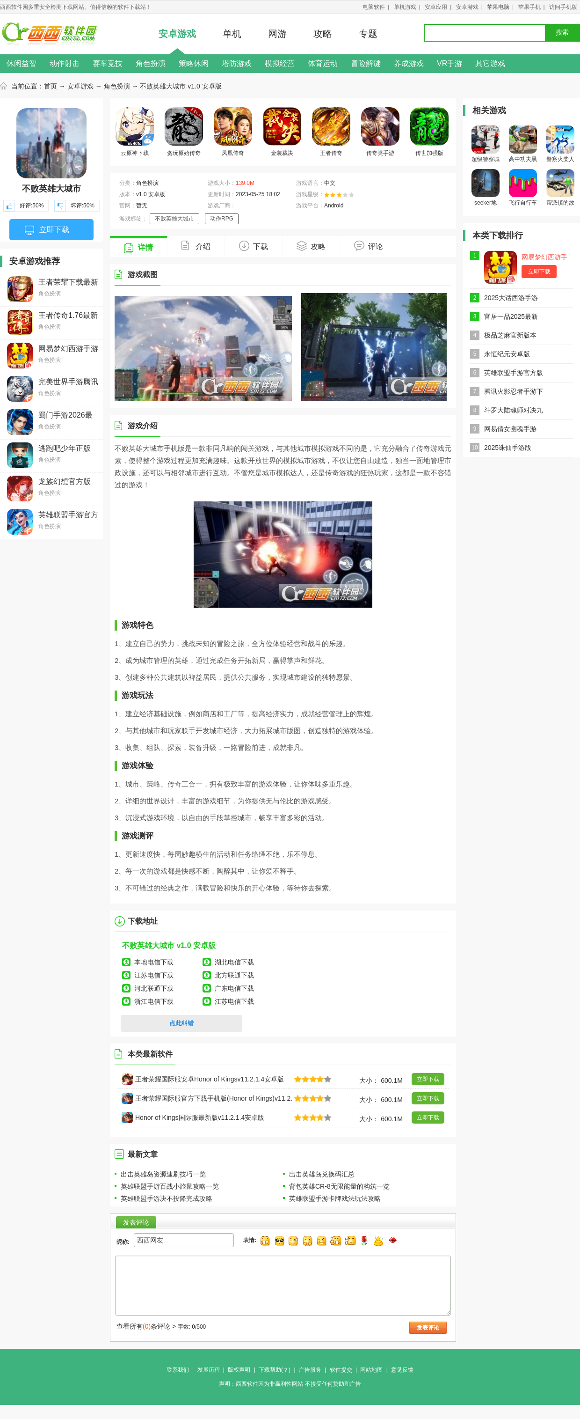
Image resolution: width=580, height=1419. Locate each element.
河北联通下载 (154, 988)
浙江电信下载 (154, 1001)
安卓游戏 (467, 7)
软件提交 (341, 1370)
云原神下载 (135, 131)
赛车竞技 (108, 63)
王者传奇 (331, 131)
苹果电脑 (498, 7)
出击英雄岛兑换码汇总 (322, 1174)
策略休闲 (194, 63)
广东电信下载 (234, 988)
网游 (277, 34)
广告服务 (310, 1370)
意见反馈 (402, 1370)
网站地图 (371, 1370)
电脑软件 (373, 7)
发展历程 (208, 1370)
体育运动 (323, 63)
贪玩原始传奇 (184, 131)
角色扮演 (151, 63)
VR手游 (449, 63)
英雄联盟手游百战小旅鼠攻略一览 (170, 1186)
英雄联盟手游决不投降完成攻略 (166, 1198)
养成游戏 (409, 63)
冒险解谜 (366, 63)
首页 (50, 86)
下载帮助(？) (274, 1370)
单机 (232, 34)
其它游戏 (490, 63)
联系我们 (178, 1370)
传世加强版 (429, 131)
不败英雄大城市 (174, 218)
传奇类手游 (380, 131)
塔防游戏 (237, 63)
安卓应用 (436, 7)
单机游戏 (405, 7)
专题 (368, 34)
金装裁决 (282, 131)
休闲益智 (21, 63)
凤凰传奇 (233, 131)
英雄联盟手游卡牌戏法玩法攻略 (335, 1198)
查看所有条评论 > (146, 1326)
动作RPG (221, 218)
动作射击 (65, 63)
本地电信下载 (154, 962)
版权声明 (239, 1370)
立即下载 (47, 230)
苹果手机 (529, 7)
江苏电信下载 (154, 975)
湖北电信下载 (234, 962)
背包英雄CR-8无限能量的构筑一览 (339, 1186)
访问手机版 (563, 7)
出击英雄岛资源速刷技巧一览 (163, 1174)
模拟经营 (280, 63)
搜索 (562, 32)
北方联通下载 (234, 975)
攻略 (322, 34)
